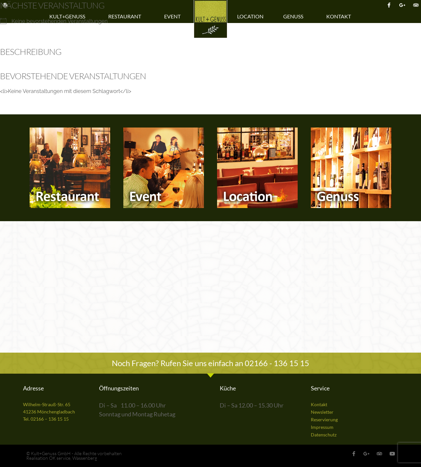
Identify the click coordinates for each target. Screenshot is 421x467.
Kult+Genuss (68, 16)
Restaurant (126, 16)
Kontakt (340, 16)
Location (250, 16)
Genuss (295, 16)
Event (174, 16)
